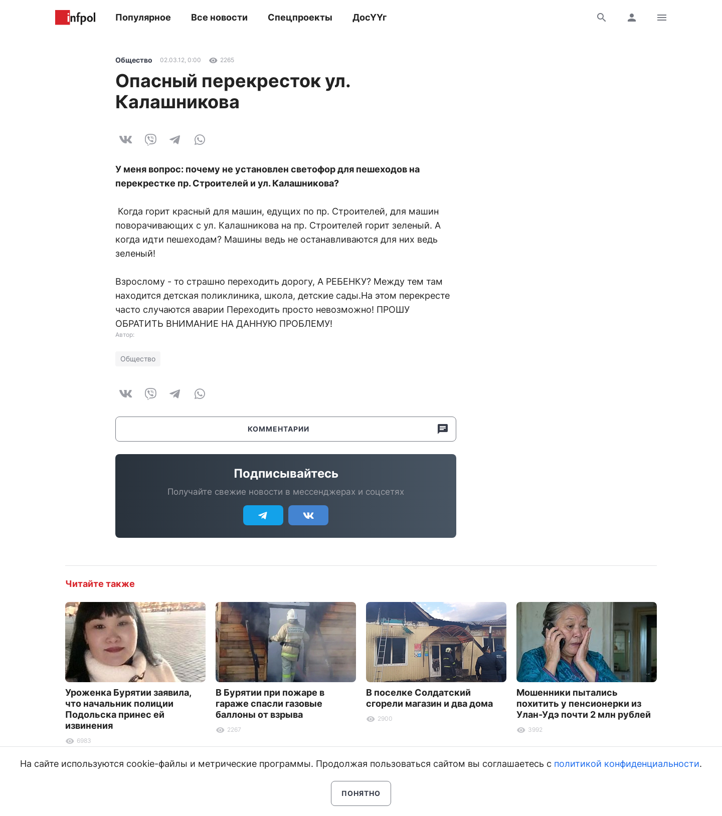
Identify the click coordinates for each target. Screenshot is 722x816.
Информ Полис (75, 17)
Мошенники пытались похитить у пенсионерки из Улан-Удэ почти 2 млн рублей (583, 703)
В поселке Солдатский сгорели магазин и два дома (429, 698)
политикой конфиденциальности (626, 763)
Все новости (219, 17)
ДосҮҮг (369, 17)
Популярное (143, 17)
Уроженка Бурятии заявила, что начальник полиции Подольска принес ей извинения (128, 709)
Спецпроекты (300, 17)
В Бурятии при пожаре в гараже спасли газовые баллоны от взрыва (270, 703)
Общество (133, 60)
